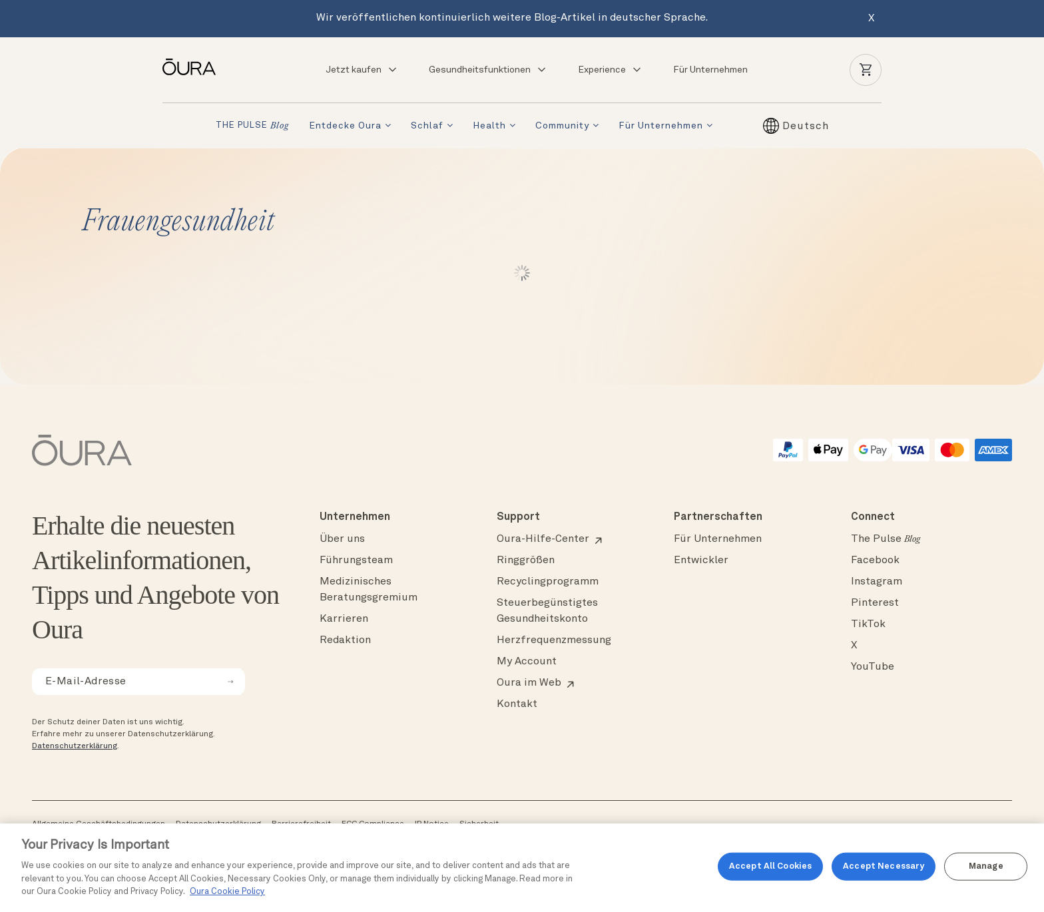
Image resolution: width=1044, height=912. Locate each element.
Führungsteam (356, 560)
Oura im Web (529, 683)
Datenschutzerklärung (74, 746)
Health (489, 125)
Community (562, 125)
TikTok (868, 624)
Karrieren (344, 619)
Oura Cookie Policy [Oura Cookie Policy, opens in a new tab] (227, 891)
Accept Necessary (883, 866)
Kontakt (517, 704)
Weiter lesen (522, 273)
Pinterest (875, 603)
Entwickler (701, 560)
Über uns (342, 539)
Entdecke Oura (345, 125)
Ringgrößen (526, 560)
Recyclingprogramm (548, 581)
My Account (527, 661)
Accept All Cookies (770, 866)
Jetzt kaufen (362, 70)
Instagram (876, 581)
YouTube (872, 667)
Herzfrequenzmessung (554, 640)
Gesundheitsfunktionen (488, 70)
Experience (610, 70)
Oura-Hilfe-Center (543, 539)
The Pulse (885, 539)
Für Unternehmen (710, 70)
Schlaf (427, 125)
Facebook (875, 560)
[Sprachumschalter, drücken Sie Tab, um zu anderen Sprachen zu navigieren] (805, 125)
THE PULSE (252, 126)
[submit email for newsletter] (230, 681)
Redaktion (345, 640)
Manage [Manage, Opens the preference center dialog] (986, 866)
